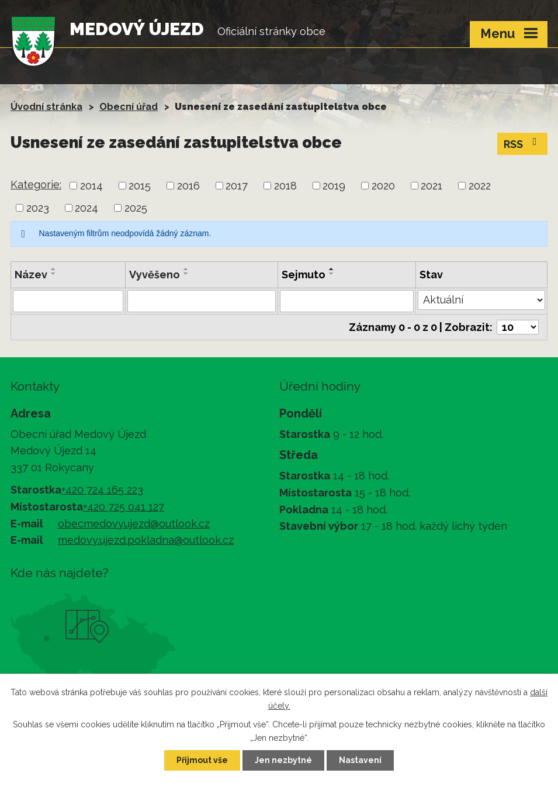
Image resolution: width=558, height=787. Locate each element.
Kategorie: (36, 184)
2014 (91, 186)
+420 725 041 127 (123, 506)
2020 (383, 186)
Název (31, 274)
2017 (237, 186)
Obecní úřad (128, 106)
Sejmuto (303, 274)
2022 (480, 186)
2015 (140, 186)
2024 (86, 208)
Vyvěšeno (154, 274)
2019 (334, 186)
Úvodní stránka (46, 106)
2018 (285, 186)
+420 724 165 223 (102, 490)
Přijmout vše (202, 760)
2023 (37, 208)
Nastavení (360, 760)
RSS (523, 143)
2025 (135, 208)
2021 (431, 186)
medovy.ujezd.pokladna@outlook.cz (146, 540)
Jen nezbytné (283, 760)
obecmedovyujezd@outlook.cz (134, 523)
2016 (188, 186)
